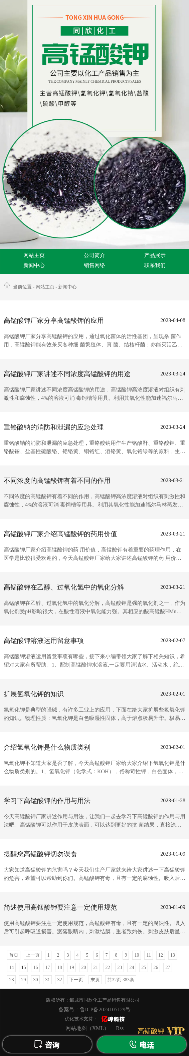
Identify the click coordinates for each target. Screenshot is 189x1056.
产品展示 (155, 255)
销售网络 (94, 265)
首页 (13, 955)
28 (11, 979)
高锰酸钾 (151, 1031)
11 (148, 955)
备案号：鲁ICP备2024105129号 (94, 1009)
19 (71, 967)
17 (47, 967)
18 (59, 967)
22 (107, 967)
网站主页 (34, 255)
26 (155, 967)
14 (11, 967)
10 (136, 955)
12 (160, 955)
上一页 (33, 955)
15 (23, 967)
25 (143, 967)
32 (59, 979)
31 (47, 979)
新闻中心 (34, 265)
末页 (95, 979)
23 (119, 967)
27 (167, 967)
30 (35, 979)
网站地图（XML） (87, 1028)
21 (95, 967)
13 (172, 955)
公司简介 (94, 255)
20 (83, 967)
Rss (120, 1028)
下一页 (76, 979)
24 (131, 967)
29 (23, 979)
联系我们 (155, 265)
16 (35, 967)
